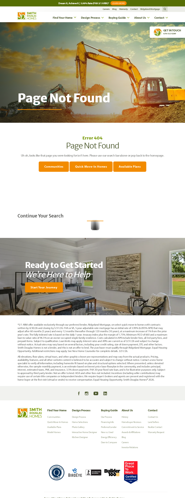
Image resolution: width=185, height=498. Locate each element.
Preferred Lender (109, 460)
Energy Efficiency (108, 470)
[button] (165, 9)
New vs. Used (107, 465)
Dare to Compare (109, 475)
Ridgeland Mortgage (150, 9)
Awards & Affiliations (131, 465)
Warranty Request (156, 465)
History (125, 450)
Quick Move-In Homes (91, 167)
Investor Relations (130, 480)
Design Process (81, 443)
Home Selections (80, 455)
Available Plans (130, 167)
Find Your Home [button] (63, 18)
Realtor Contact (155, 460)
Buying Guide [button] (117, 18)
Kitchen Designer (80, 470)
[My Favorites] (10, 350)
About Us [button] (140, 18)
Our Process (106, 450)
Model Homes (53, 465)
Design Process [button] (90, 18)
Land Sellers (153, 455)
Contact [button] (159, 18)
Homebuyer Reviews (131, 455)
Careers (106, 9)
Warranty (123, 9)
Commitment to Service (133, 460)
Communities (53, 167)
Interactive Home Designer (84, 465)
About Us (127, 443)
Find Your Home (56, 443)
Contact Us (153, 450)
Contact (134, 9)
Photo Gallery (78, 460)
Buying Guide (109, 443)
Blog (114, 9)
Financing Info (107, 455)
